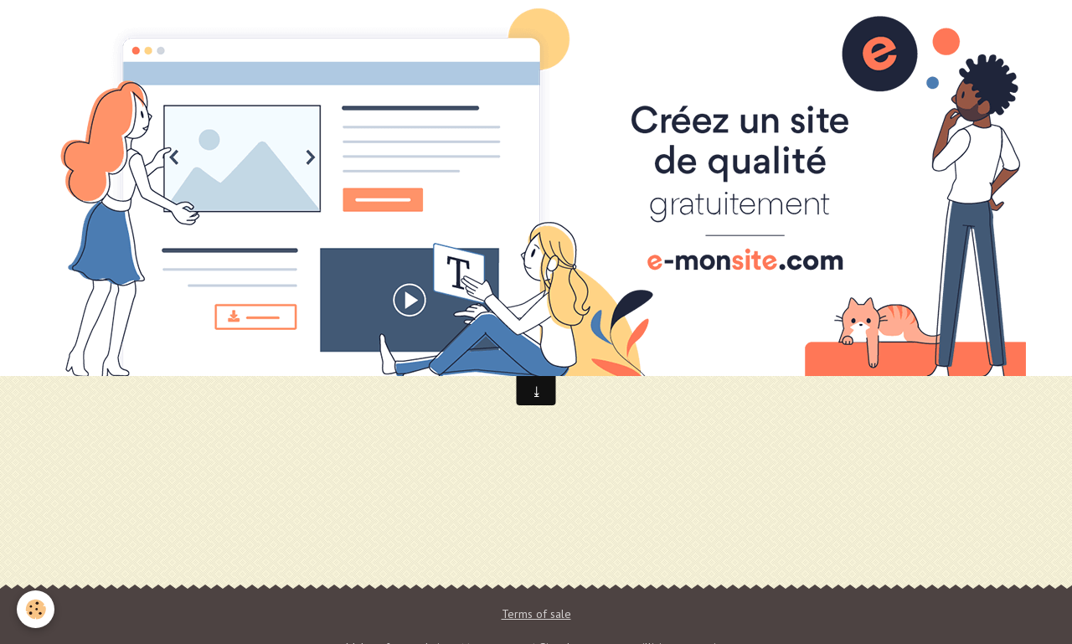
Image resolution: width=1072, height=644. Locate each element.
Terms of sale (536, 613)
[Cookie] (35, 609)
